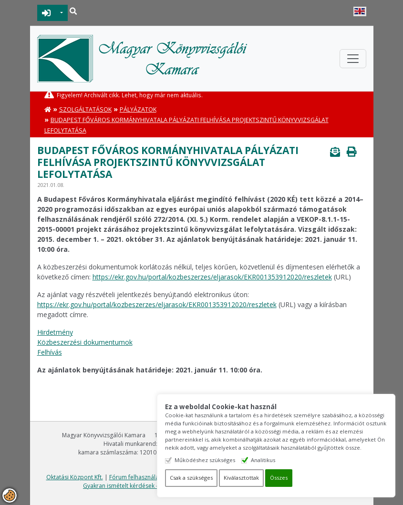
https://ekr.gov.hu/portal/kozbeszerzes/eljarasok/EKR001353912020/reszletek (212, 276)
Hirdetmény (55, 332)
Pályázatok (138, 109)
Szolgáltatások (85, 109)
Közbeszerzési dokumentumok (85, 342)
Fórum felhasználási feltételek (149, 477)
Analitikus (263, 460)
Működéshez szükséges (205, 460)
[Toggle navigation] (353, 58)
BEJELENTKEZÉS (46, 13)
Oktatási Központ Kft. (74, 477)
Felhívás (49, 352)
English (359, 11)
